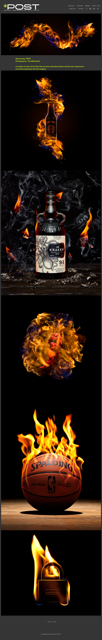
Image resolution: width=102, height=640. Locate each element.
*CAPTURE (80, 6)
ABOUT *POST (96, 6)
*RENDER (87, 6)
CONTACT (81, 9)
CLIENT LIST (72, 9)
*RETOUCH (71, 6)
